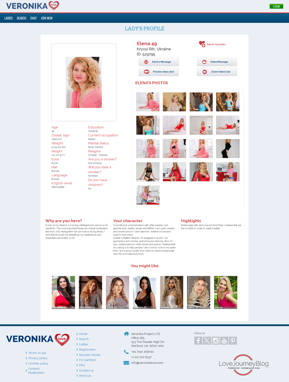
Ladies (83, 344)
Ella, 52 (218, 307)
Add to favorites (216, 44)
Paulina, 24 (167, 307)
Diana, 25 (193, 307)
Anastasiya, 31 (87, 307)
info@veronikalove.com (147, 362)
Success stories (89, 354)
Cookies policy (38, 363)
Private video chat (163, 71)
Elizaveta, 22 (60, 307)
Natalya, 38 (140, 307)
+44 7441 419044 (142, 351)
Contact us (86, 370)
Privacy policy (38, 358)
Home (83, 334)
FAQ (82, 365)
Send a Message (161, 62)
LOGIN (276, 6)
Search (84, 339)
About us (85, 375)
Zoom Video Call (220, 71)
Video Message (219, 62)
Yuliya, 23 (112, 307)
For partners (87, 360)
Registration (87, 349)
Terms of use (37, 353)
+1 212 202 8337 (141, 357)
